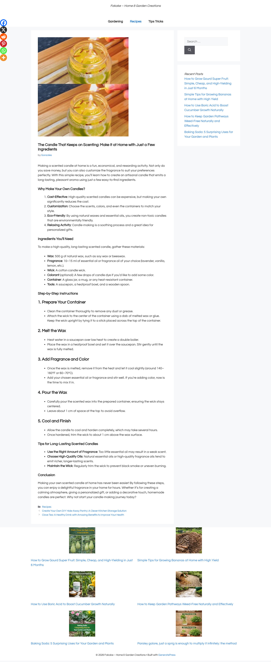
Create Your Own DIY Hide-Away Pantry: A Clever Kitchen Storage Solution (84, 510)
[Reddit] (3, 36)
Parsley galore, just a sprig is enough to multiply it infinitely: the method (187, 643)
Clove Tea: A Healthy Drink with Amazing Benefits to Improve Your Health (83, 514)
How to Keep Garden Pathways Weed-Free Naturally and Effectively (206, 121)
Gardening (115, 21)
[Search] (189, 50)
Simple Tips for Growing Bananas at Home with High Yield (178, 560)
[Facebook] (3, 22)
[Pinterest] (3, 43)
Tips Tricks (155, 21)
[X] (3, 29)
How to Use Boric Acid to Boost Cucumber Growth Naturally (73, 604)
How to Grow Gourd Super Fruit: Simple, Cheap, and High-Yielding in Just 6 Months (207, 83)
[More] (3, 57)
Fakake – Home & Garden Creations (135, 5)
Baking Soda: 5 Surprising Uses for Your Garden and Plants (72, 643)
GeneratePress (166, 655)
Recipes (135, 21)
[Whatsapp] (3, 50)
